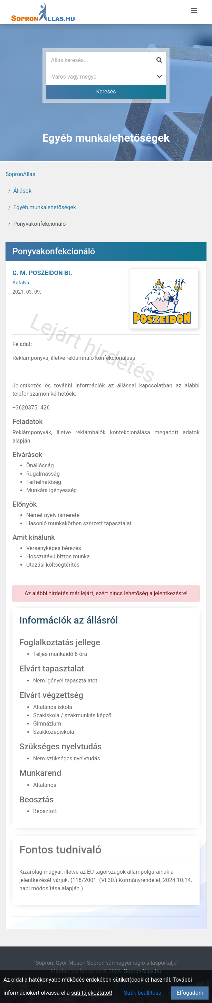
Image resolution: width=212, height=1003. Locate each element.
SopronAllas (20, 174)
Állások (22, 191)
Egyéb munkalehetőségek (44, 207)
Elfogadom (189, 993)
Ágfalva (20, 283)
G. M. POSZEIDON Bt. (42, 272)
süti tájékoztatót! (91, 993)
